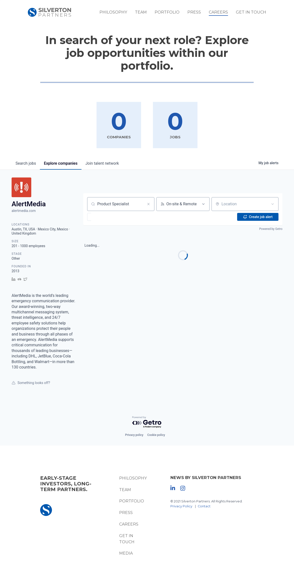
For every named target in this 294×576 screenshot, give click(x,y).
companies (60, 163)
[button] (103, 217)
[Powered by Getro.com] (147, 422)
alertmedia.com (24, 211)
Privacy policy (134, 435)
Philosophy (113, 12)
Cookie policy (156, 435)
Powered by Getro (270, 229)
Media (126, 553)
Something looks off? (31, 383)
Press (194, 12)
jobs (26, 163)
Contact (204, 506)
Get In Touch (251, 12)
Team (141, 12)
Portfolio (167, 12)
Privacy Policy (181, 506)
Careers (218, 12)
